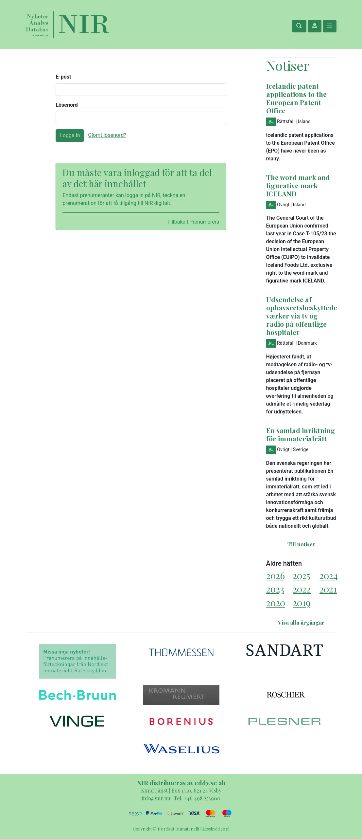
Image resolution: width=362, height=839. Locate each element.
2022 (302, 589)
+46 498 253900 (202, 798)
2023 (275, 589)
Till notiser (301, 544)
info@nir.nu (156, 798)
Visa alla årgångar (301, 622)
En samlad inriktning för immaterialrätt (300, 434)
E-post (63, 77)
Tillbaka (176, 222)
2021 (328, 589)
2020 (275, 602)
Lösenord (67, 105)
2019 (301, 602)
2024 (328, 575)
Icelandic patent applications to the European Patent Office (296, 98)
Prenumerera (204, 222)
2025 (301, 575)
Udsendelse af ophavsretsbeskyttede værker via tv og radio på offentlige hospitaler (301, 316)
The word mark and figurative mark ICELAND (298, 185)
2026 (275, 575)
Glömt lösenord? (107, 135)
